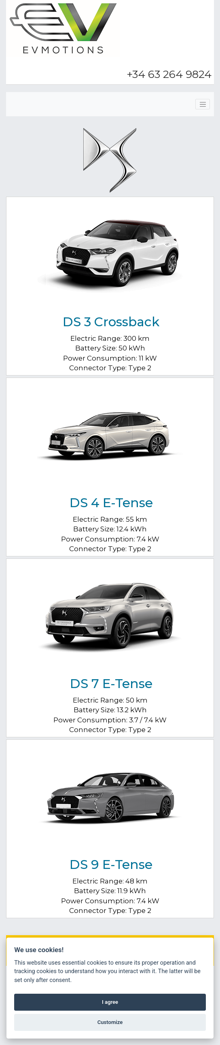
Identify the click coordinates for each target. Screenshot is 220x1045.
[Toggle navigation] (202, 104)
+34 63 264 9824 (169, 74)
